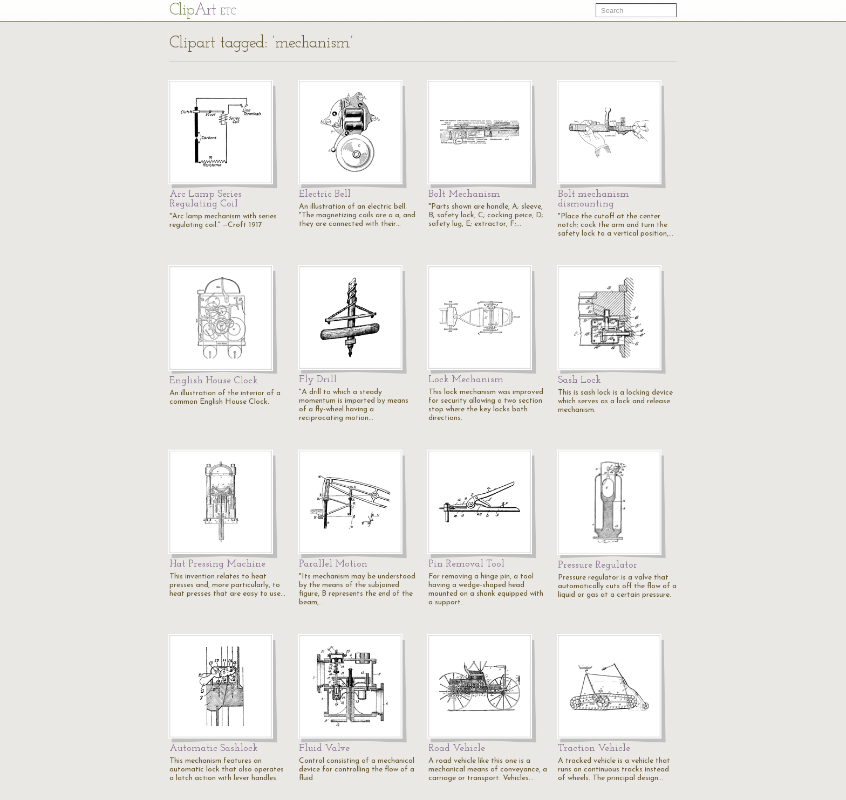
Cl (202, 10)
